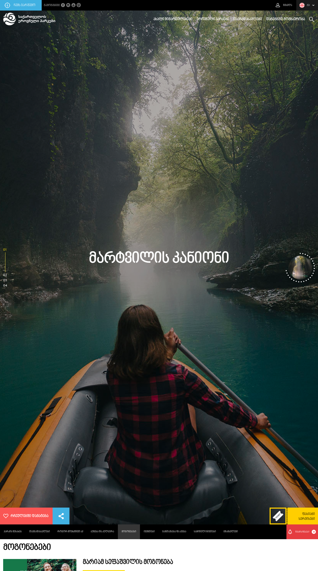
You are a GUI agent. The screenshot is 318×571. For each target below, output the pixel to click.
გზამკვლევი (231, 531)
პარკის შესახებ (13, 531)
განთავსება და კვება (174, 531)
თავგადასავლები (247, 19)
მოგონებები (129, 531)
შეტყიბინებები (305, 532)
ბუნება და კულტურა (102, 531)
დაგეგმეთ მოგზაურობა (285, 19)
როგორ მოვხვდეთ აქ (70, 531)
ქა (304, 5)
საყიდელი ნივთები (205, 531)
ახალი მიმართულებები (172, 19)
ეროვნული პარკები (213, 19)
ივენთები (149, 531)
